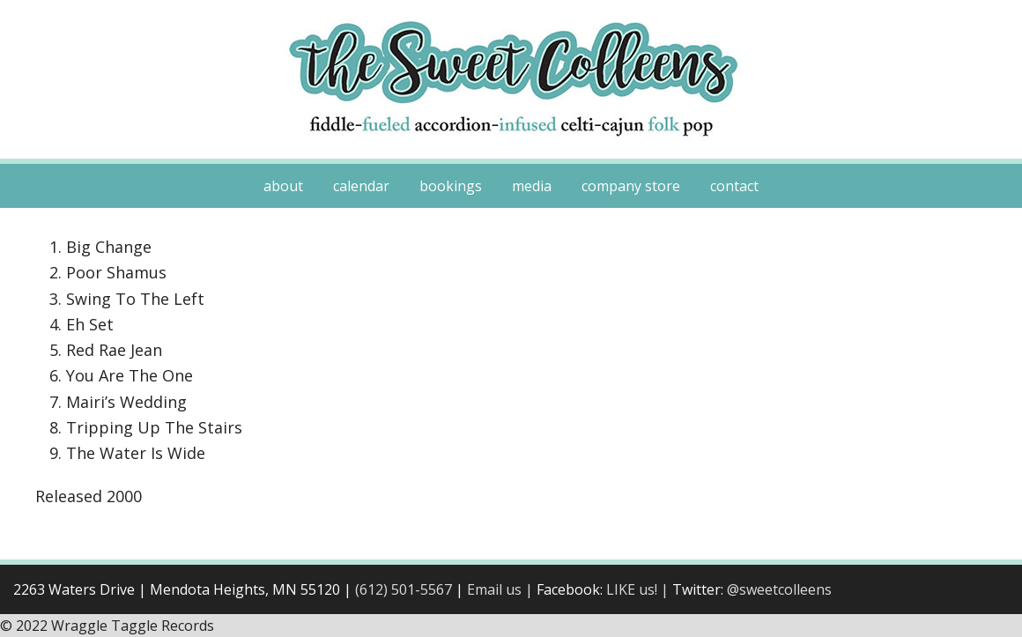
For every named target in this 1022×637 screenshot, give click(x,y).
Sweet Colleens (511, 79)
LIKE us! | (639, 589)
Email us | (502, 589)
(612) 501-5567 (403, 589)
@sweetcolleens (779, 589)
